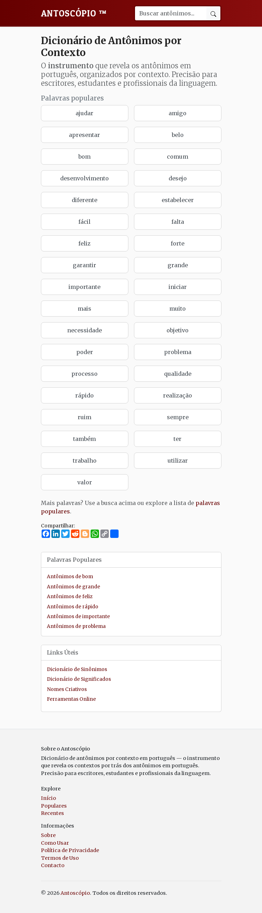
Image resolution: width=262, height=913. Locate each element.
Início (48, 798)
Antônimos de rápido (72, 607)
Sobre (48, 835)
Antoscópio (74, 13)
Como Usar (55, 843)
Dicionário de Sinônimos (77, 669)
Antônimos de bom (70, 577)
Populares (54, 806)
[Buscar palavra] (170, 13)
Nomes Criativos (67, 689)
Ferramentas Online (71, 699)
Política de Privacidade (70, 850)
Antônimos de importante (78, 617)
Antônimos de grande (73, 587)
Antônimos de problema (76, 626)
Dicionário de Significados (79, 679)
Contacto (52, 865)
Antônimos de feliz (69, 597)
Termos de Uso (60, 858)
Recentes (52, 813)
